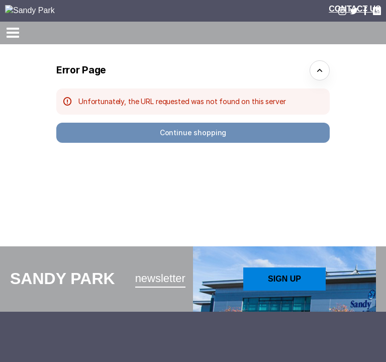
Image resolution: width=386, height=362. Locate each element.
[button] (193, 133)
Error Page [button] (81, 70)
